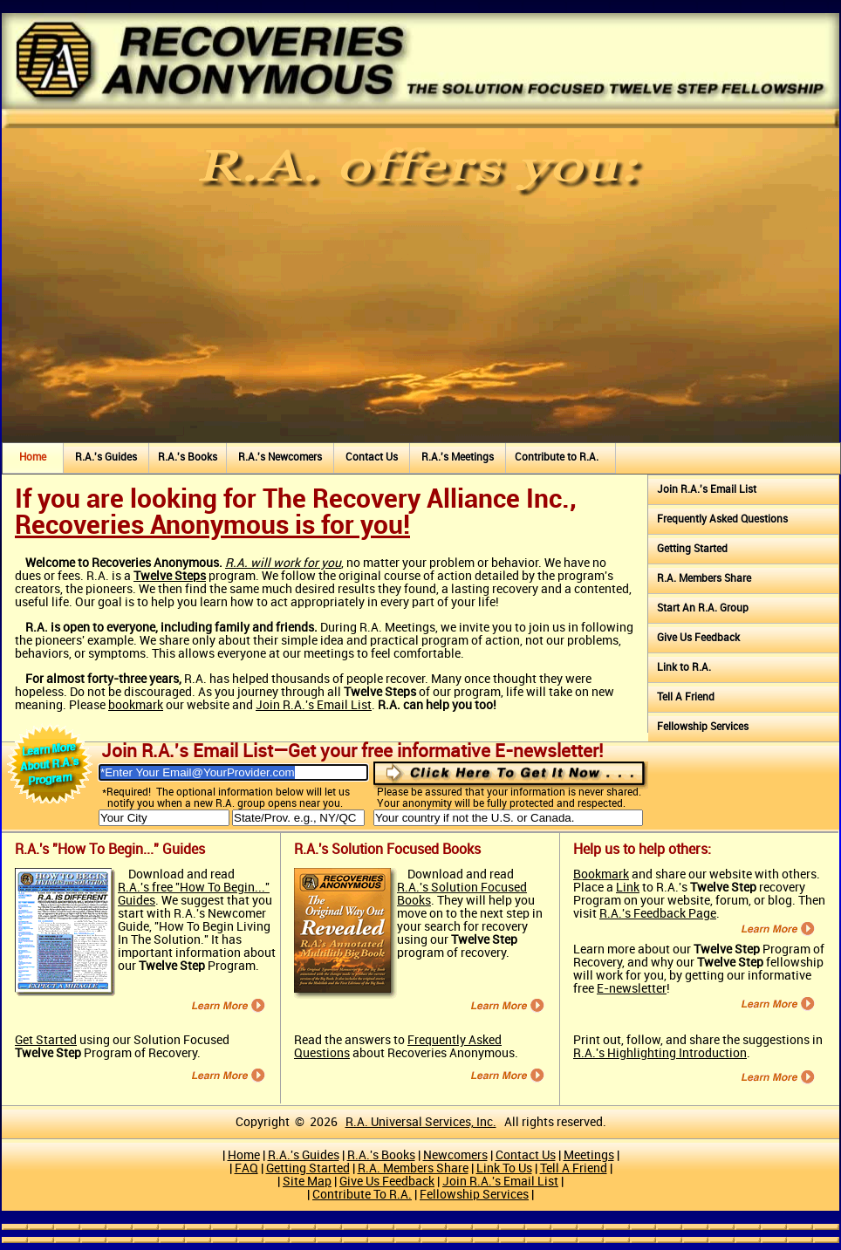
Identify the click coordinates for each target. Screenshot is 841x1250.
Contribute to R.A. (556, 457)
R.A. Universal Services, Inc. (420, 1122)
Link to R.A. (684, 667)
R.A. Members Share (704, 578)
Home (32, 457)
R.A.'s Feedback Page (657, 913)
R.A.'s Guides (106, 457)
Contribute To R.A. (362, 1194)
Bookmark (601, 874)
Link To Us (504, 1168)
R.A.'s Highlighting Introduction (660, 1053)
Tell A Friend (686, 697)
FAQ (246, 1168)
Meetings (589, 1155)
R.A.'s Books (187, 457)
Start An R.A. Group (703, 608)
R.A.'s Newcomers (280, 457)
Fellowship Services (703, 727)
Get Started (46, 1040)
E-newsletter (632, 988)
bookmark (135, 705)
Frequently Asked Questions (722, 519)
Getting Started (692, 549)
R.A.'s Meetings (457, 457)
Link (627, 887)
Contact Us (371, 457)
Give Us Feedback (698, 638)
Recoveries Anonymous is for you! (212, 526)
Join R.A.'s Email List (314, 705)
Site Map (307, 1181)
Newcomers (455, 1155)
